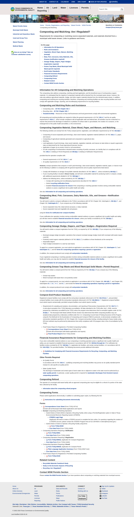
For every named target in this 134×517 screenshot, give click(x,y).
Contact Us (53, 2)
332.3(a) (92, 270)
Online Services (17, 491)
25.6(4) (46, 312)
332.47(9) (47, 347)
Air (35, 488)
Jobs (73, 2)
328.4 (94, 171)
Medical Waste (18, 46)
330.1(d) (107, 281)
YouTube (104, 498)
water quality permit (49, 373)
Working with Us (83, 491)
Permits (36, 496)
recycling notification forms (60, 183)
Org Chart (82, 2)
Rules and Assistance (51, 49)
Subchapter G (45, 249)
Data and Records (61, 488)
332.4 (102, 117)
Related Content (49, 81)
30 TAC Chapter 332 (62, 109)
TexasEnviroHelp (48, 113)
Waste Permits (75, 25)
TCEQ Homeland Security (85, 504)
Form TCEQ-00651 (53, 433)
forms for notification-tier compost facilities (60, 212)
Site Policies (32, 504)
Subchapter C (112, 247)
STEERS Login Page (56, 417)
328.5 (94, 181)
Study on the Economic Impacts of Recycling (58, 466)
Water (36, 493)
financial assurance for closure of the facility (89, 259)
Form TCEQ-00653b (53, 446)
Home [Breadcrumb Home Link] (42, 25)
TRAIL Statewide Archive (61, 506)
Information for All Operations (54, 47)
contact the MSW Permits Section (55, 475)
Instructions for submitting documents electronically (61, 399)
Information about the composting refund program (59, 388)
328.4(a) (113, 171)
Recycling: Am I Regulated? (52, 468)
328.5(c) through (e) (98, 343)
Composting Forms (50, 78)
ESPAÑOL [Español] (113, 2)
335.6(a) (75, 152)
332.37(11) (103, 298)
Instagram (105, 493)
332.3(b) (96, 229)
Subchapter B (53, 203)
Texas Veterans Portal (79, 506)
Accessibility (41, 504)
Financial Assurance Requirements (55, 73)
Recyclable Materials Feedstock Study (55, 463)
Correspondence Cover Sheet (57, 329)
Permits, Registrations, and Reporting (57, 25)
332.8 (52, 119)
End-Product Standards (52, 71)
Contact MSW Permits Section (54, 83)
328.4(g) (76, 176)
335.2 (48, 152)
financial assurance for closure (62, 186)
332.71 (114, 306)
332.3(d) (118, 131)
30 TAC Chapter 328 (61, 111)
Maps (57, 498)
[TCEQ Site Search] (122, 9)
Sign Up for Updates (98, 2)
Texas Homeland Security (42, 506)
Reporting (37, 500)
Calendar (65, 2)
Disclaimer (23, 504)
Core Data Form (54, 428)
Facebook (105, 491)
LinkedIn (104, 496)
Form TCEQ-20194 (53, 456)
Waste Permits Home (20, 26)
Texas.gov (27, 506)
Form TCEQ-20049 (56, 426)
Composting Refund (50, 76)
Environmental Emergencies (21, 493)
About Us (43, 2)
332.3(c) (114, 201)
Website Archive (52, 504)
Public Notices (60, 500)
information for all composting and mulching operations (64, 191)
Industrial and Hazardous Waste (24, 34)
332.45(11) (96, 300)
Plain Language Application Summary (59, 449)
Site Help (16, 504)
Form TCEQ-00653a (53, 440)
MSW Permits (86, 25)
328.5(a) (81, 178)
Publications (60, 496)
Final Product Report (54, 334)
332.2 (113, 134)
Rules (58, 491)
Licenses (37, 498)
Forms (58, 493)
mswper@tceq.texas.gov (114, 27)
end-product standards (80, 253)
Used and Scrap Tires (20, 38)
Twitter (103, 488)
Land (35, 491)
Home (14, 486)
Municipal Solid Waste (20, 30)
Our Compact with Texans (67, 504)
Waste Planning (18, 42)
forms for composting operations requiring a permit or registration (79, 249)
